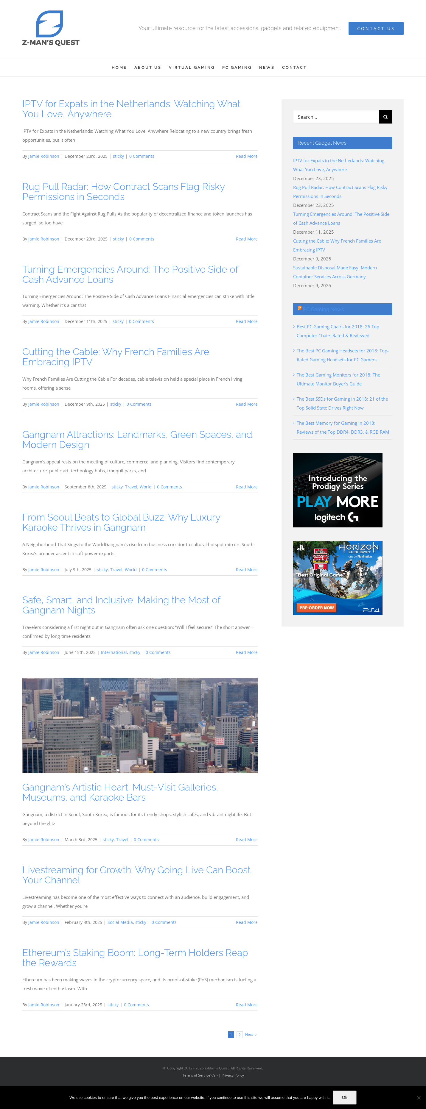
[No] (419, 1098)
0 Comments (141, 156)
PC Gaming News (323, 309)
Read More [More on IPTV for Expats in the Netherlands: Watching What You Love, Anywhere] (247, 156)
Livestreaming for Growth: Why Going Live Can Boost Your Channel (136, 874)
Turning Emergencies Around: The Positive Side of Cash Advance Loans (130, 274)
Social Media (120, 922)
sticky (118, 156)
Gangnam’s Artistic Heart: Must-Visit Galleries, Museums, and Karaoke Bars (120, 792)
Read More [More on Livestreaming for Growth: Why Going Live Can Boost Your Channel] (247, 922)
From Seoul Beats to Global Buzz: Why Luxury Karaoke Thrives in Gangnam (121, 522)
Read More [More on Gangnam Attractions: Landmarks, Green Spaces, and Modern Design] (247, 487)
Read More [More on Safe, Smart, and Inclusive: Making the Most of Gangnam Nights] (247, 652)
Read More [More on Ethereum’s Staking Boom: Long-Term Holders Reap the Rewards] (247, 1005)
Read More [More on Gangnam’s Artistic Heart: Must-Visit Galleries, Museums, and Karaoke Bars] (247, 839)
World (146, 487)
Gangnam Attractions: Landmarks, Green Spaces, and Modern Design (137, 439)
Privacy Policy (233, 1075)
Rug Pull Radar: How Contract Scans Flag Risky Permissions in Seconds (123, 191)
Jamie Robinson (43, 156)
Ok (344, 1097)
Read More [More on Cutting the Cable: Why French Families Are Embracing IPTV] (247, 404)
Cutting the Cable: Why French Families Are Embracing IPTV (115, 356)
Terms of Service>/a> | (202, 1075)
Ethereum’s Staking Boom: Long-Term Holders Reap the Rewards (135, 957)
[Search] (385, 117)
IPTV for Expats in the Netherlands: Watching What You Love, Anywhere (131, 108)
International (114, 652)
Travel (131, 487)
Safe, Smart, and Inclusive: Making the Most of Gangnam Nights (121, 605)
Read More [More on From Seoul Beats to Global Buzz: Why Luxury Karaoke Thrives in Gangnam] (247, 569)
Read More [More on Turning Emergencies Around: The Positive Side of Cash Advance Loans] (247, 321)
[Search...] (336, 117)
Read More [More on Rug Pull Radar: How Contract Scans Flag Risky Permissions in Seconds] (247, 239)
